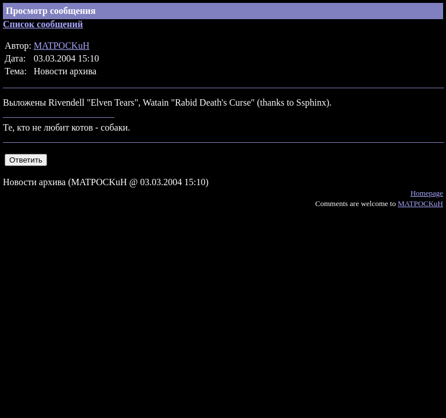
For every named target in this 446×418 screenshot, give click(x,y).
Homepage (427, 193)
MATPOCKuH (61, 46)
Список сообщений (43, 24)
